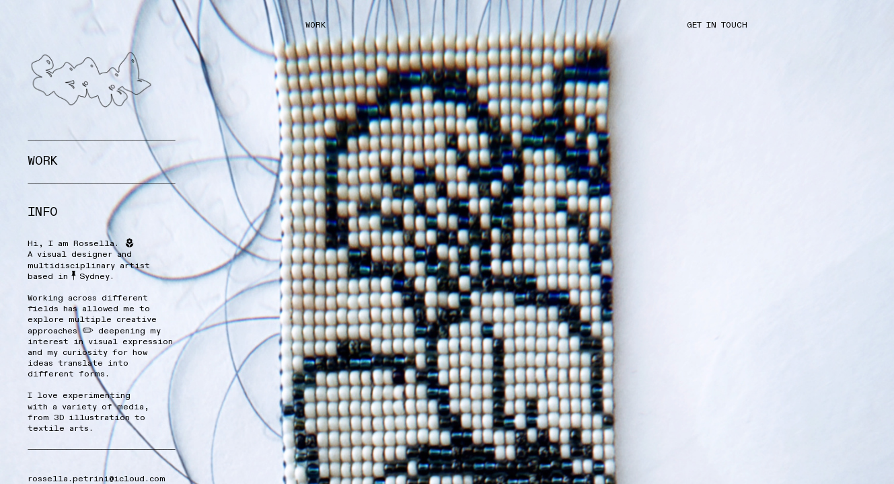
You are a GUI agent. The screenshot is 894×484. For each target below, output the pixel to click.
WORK (315, 24)
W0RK (43, 161)
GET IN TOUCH (719, 24)
